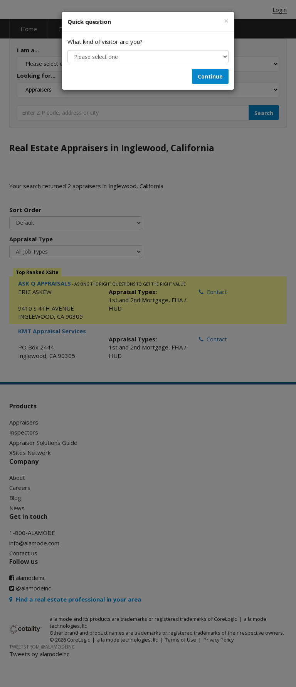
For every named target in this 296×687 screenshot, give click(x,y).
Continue (210, 76)
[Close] (226, 21)
